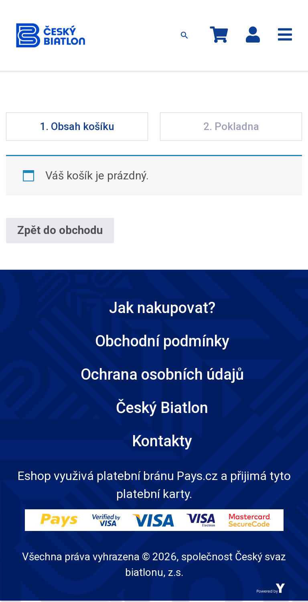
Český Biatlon (162, 408)
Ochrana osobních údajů (162, 374)
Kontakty (162, 441)
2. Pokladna (231, 126)
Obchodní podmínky (162, 341)
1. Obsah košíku (77, 126)
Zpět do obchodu (60, 230)
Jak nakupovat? (162, 308)
